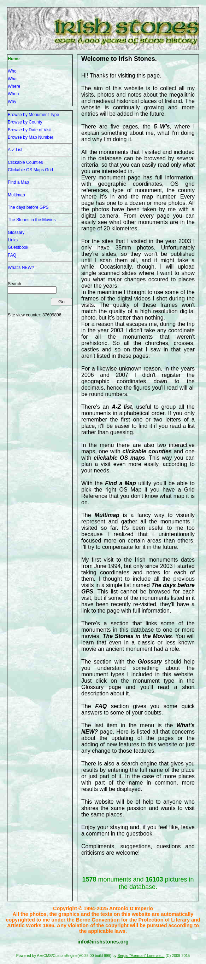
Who (12, 71)
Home (13, 58)
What (13, 78)
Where (14, 86)
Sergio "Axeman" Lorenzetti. (140, 955)
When (13, 93)
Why (12, 101)
